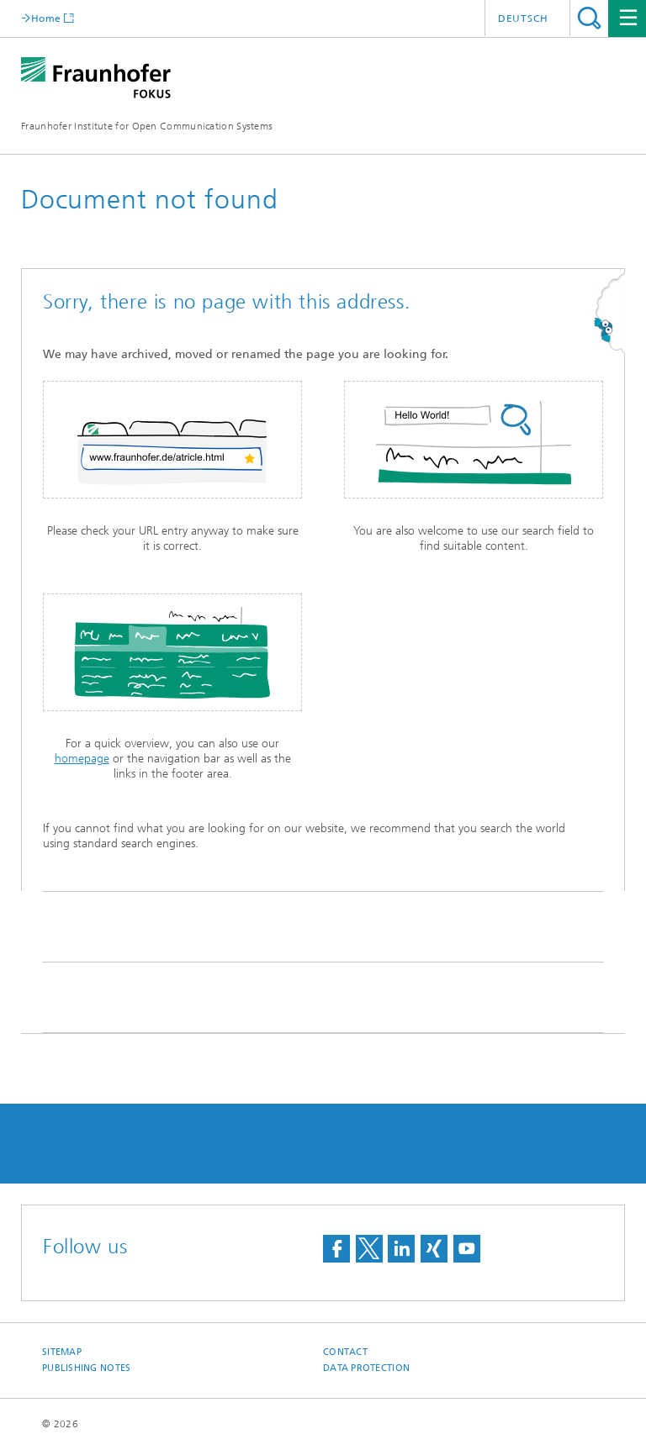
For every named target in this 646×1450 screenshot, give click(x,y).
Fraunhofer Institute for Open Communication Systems (147, 126)
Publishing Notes (86, 1368)
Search (589, 18)
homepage (82, 758)
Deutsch (523, 18)
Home (46, 18)
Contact (345, 1352)
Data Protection (366, 1368)
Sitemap (62, 1352)
